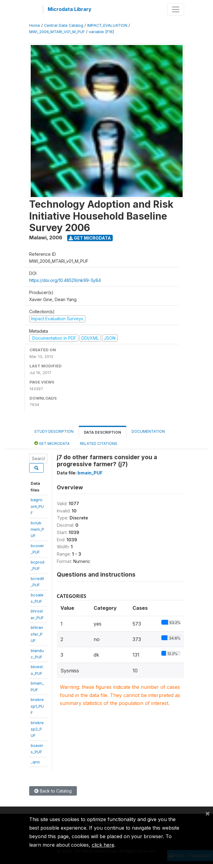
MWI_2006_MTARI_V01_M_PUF (57, 31)
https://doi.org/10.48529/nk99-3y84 (65, 280)
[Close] (207, 813)
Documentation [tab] (148, 431)
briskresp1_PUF (37, 706)
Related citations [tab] (98, 443)
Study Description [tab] (54, 431)
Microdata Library (69, 9)
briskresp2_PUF (37, 729)
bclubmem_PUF (37, 529)
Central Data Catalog (63, 25)
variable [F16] (101, 31)
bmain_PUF (90, 472)
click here (103, 845)
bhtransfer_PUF (37, 634)
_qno (35, 761)
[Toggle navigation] (175, 9)
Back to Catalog (53, 790)
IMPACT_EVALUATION (107, 25)
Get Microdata (90, 238)
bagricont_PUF (37, 506)
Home (34, 25)
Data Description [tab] (102, 432)
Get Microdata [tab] (52, 443)
